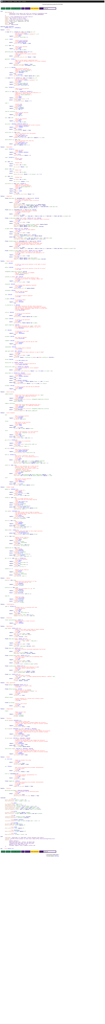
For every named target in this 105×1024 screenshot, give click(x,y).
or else (40, 256)
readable (21, 125)
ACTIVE (20, 123)
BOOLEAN (13, 78)
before (6, 318)
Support (19, 1)
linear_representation (10, 741)
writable (7, 459)
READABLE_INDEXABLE (23, 98)
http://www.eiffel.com (20, 1009)
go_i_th (7, 525)
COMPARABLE (17, 30)
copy (6, 751)
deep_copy (11, 763)
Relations (27, 8)
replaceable (8, 413)
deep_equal (11, 235)
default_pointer (13, 823)
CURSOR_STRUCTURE (23, 46)
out (6, 916)
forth (6, 513)
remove (6, 850)
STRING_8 (13, 68)
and (25, 245)
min (6, 208)
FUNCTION (27, 871)
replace (25, 643)
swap (6, 724)
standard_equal (29, 242)
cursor (6, 44)
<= (40, 162)
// (39, 206)
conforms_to (8, 329)
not (20, 56)
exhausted (7, 338)
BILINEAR (21, 497)
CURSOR (11, 44)
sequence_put (8, 654)
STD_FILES (9, 908)
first (6, 51)
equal (10, 248)
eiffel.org (56, 1022)
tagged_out (11, 934)
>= (29, 118)
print (6, 925)
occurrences (8, 217)
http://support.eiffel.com (27, 1011)
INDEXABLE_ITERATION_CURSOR (19, 146)
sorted (6, 428)
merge (6, 633)
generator (7, 68)
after (31, 162)
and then (46, 245)
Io (5, 908)
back (6, 495)
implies (30, 88)
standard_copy (12, 783)
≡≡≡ (21, 259)
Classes (3, 8)
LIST (20, 274)
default (11, 818)
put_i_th (33, 35)
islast (6, 379)
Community (24, 1)
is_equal (66, 256)
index (6, 102)
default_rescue (9, 834)
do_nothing (11, 840)
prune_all (7, 702)
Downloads (15, 1)
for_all (7, 882)
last (6, 138)
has (6, 78)
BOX (19, 353)
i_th (37, 38)
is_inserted (8, 363)
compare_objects (9, 469)
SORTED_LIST (8, 30)
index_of (7, 107)
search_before (8, 164)
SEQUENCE (21, 408)
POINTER (20, 823)
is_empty (24, 56)
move (6, 542)
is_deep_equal (12, 259)
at (5, 35)
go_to (6, 535)
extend (6, 594)
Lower (6, 186)
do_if (6, 871)
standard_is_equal (30, 266)
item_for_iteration (10, 130)
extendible (7, 345)
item (25, 35)
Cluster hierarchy (16, 8)
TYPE (15, 59)
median (6, 200)
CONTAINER (21, 84)
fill (6, 610)
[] (12, 90)
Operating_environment (10, 945)
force (6, 621)
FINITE (20, 178)
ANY (19, 63)
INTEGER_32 (17, 35)
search (6, 555)
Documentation (10, 1)
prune (6, 693)
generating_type (9, 59)
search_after (8, 156)
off (21, 128)
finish (6, 502)
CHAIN (26, 38)
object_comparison (25, 82)
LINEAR (20, 104)
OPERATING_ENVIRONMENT (23, 945)
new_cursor (7, 146)
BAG (19, 223)
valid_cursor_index (10, 437)
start (6, 570)
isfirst (7, 372)
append (6, 584)
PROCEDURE (16, 861)
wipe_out (7, 712)
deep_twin (33, 766)
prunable (7, 400)
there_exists (8, 895)
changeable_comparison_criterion (13, 323)
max (6, 191)
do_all (6, 861)
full (6, 350)
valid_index (23, 41)
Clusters (8, 8)
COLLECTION (21, 348)
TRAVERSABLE (21, 127)
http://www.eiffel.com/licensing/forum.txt (41, 1003)
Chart (22, 8)
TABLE (19, 40)
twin (10, 806)
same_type (52, 245)
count (6, 176)
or (24, 964)
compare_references (10, 481)
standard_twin (12, 796)
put (6, 640)
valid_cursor (8, 432)
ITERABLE (21, 149)
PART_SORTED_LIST (23, 83)
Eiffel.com (4, 1)
